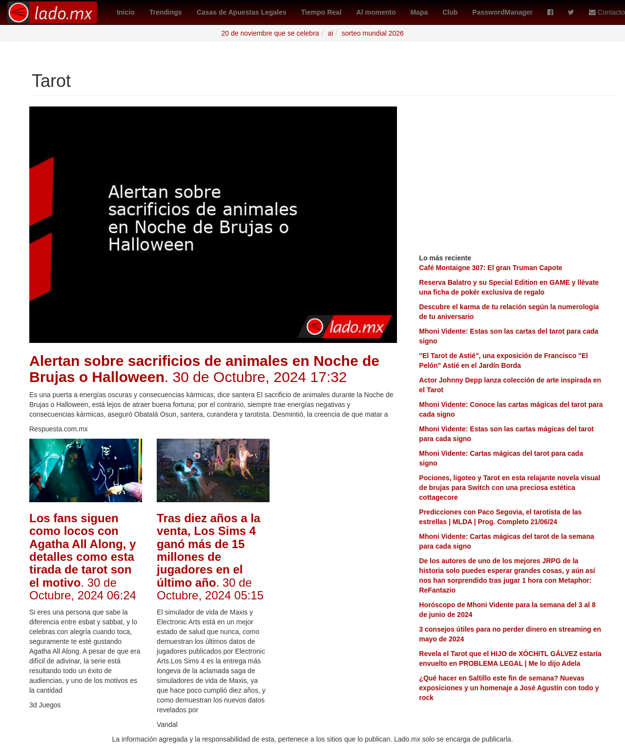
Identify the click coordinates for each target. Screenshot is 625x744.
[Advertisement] (340, 585)
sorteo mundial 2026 (373, 33)
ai (330, 33)
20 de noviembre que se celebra (270, 33)
